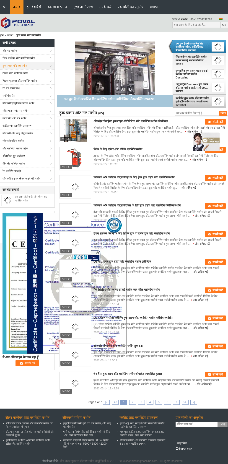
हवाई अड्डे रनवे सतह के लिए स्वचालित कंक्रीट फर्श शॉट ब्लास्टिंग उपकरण (142, 425)
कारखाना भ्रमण (57, 7)
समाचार (155, 7)
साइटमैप (182, 443)
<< (115, 402)
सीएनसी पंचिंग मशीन (13, 141)
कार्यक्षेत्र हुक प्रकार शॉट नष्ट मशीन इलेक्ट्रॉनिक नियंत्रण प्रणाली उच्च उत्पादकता (192, 101)
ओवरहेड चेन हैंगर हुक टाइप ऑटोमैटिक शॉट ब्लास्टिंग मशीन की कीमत (130, 121)
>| (194, 402)
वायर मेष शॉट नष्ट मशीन (14, 118)
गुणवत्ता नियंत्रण (83, 7)
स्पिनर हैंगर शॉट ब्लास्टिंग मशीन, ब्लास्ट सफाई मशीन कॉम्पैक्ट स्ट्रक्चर (191, 60)
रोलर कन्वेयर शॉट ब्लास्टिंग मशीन (19, 58)
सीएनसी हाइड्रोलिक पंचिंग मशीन (18, 103)
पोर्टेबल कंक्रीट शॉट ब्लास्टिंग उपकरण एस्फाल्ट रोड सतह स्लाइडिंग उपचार (142, 442)
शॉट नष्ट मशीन (10, 50)
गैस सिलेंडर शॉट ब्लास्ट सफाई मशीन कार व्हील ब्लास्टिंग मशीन (126, 289)
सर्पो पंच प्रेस (9, 95)
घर (5, 7)
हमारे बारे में (34, 7)
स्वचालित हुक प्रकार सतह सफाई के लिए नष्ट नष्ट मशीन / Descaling (191, 74)
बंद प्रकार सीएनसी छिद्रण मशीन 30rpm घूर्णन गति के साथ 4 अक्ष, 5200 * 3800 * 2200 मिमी (86, 444)
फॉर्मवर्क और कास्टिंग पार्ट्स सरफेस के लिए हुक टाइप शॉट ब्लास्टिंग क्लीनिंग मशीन (137, 205)
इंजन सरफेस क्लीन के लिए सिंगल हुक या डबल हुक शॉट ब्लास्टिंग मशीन (131, 233)
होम (2, 35)
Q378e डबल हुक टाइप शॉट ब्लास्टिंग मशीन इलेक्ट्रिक (122, 261)
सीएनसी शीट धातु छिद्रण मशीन (18, 133)
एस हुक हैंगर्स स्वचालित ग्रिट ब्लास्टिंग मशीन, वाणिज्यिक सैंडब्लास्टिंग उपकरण (189, 47)
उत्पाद (16, 7)
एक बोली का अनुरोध (131, 7)
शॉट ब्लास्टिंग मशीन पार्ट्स (15, 148)
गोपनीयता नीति (50, 461)
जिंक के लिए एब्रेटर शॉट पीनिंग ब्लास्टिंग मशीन (117, 149)
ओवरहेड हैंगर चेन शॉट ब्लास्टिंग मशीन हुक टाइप (118, 345)
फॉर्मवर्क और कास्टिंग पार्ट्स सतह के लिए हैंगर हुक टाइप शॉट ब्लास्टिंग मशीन (133, 177)
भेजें (222, 424)
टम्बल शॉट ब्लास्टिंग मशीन (15, 73)
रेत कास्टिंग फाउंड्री (12, 171)
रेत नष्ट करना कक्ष (11, 88)
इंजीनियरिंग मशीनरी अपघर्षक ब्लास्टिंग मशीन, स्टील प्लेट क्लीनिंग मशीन (28, 442)
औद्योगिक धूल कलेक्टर (14, 156)
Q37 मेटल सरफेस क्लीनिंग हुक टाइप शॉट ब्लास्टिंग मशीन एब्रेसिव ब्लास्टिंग (133, 317)
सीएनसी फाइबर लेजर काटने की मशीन (22, 178)
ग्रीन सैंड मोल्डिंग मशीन (14, 163)
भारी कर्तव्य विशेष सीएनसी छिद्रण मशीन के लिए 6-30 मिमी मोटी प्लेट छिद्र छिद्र (86, 433)
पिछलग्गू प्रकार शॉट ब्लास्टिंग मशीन (20, 80)
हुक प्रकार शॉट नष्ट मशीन (15, 65)
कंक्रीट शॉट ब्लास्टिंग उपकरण (17, 126)
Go (224, 24)
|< (106, 402)
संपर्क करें (105, 7)
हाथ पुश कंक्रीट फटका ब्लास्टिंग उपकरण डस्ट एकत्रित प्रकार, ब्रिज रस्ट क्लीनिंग (142, 433)
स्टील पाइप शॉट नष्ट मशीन (15, 110)
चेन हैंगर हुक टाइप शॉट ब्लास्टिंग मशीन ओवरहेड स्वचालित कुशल (127, 373)
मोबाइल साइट (184, 449)
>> (185, 402)
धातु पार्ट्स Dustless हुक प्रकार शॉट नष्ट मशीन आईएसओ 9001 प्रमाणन (192, 88)
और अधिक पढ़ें (194, 131)
